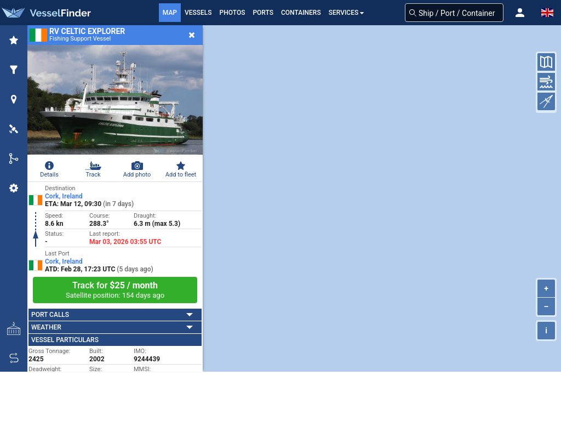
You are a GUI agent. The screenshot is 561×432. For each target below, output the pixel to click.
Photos (232, 12)
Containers (301, 12)
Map (170, 12)
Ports (263, 12)
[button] (520, 12)
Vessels (198, 12)
